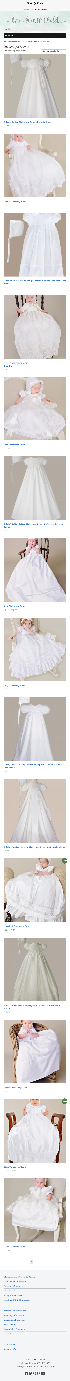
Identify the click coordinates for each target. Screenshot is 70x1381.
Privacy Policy (10, 1324)
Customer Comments (14, 1286)
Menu (10, 35)
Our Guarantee (11, 1290)
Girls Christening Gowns (13, 41)
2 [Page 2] (34, 1262)
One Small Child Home (15, 1281)
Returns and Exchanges (15, 1310)
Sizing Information (13, 1295)
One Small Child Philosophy (17, 1300)
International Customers (15, 1320)
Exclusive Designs (30, 41)
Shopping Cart (10, 1349)
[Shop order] (54, 50)
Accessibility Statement (14, 1329)
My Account (9, 1344)
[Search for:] (35, 29)
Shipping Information (14, 1315)
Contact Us (9, 1333)
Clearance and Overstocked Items (19, 1276)
